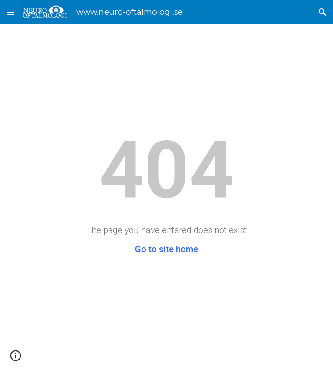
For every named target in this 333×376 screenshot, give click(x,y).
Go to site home (166, 249)
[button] (10, 12)
